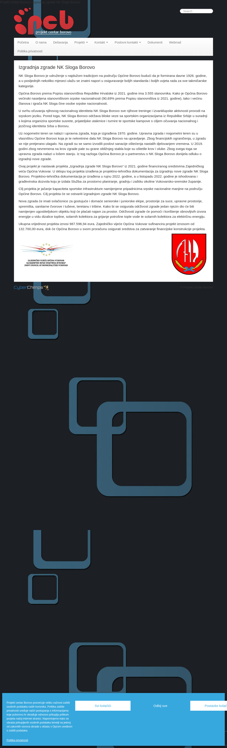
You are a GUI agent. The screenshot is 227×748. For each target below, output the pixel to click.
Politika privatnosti (17, 740)
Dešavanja (60, 42)
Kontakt (101, 42)
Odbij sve (160, 706)
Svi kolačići (103, 706)
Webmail (175, 42)
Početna (23, 42)
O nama (40, 42)
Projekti (81, 42)
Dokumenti (155, 42)
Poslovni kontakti (128, 42)
